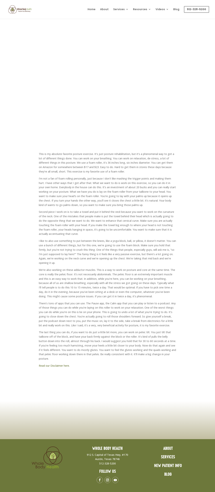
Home (91, 9)
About (104, 9)
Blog (176, 9)
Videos (160, 9)
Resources (140, 9)
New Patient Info (168, 466)
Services (119, 9)
